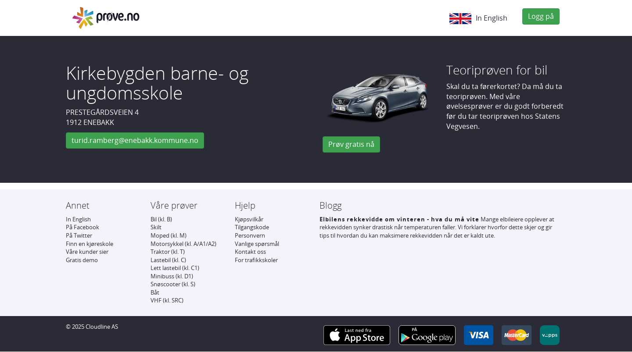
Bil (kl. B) (161, 219)
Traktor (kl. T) (168, 252)
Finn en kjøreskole (89, 244)
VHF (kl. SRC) (167, 300)
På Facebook (82, 227)
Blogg (330, 205)
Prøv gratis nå (351, 144)
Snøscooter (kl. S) (173, 284)
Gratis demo (82, 260)
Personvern (250, 235)
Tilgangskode (252, 227)
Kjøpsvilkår (249, 219)
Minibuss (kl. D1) (172, 276)
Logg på (541, 16)
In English (478, 18)
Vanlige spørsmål (257, 244)
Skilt (156, 227)
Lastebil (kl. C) (168, 260)
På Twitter (79, 235)
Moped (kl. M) (169, 235)
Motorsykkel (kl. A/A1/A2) (183, 244)
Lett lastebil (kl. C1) (175, 268)
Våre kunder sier (87, 252)
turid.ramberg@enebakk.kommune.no (135, 140)
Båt (155, 292)
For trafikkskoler (256, 260)
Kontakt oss (250, 252)
